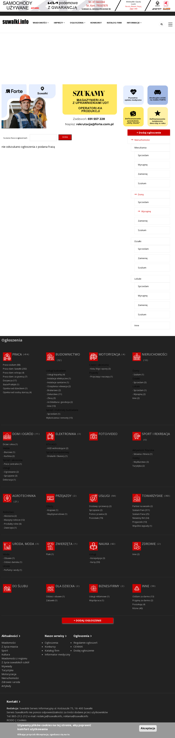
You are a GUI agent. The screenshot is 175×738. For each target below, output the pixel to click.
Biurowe (8, 452)
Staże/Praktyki (9, 384)
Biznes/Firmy (109, 586)
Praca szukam (9, 364)
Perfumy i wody (11, 570)
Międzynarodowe (55, 514)
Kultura (6, 654)
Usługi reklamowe (97, 596)
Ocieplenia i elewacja (57, 386)
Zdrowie (149, 544)
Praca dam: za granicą (13, 376)
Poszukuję (137, 604)
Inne (136, 325)
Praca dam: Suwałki (12, 368)
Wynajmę (142, 164)
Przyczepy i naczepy (100, 376)
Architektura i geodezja (58, 402)
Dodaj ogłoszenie (83, 650)
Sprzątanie (9, 475)
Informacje (134, 23)
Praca (17, 354)
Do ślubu (20, 586)
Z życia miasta (10, 646)
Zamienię (142, 173)
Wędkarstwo (140, 461)
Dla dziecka (65, 586)
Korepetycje (96, 558)
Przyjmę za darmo (141, 600)
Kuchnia (8, 456)
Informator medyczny (57, 654)
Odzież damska (11, 562)
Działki (137, 241)
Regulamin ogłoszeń (85, 642)
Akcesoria (9, 516)
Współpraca (95, 600)
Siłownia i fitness (141, 454)
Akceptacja (148, 728)
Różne (135, 608)
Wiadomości (41, 23)
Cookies (21, 720)
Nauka (104, 544)
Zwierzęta (9, 527)
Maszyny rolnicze (12, 519)
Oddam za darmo (141, 596)
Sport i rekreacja (156, 434)
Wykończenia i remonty (57, 417)
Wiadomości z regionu (14, 658)
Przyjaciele (137, 521)
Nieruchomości (142, 139)
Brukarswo (52, 390)
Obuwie (8, 558)
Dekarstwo (52, 394)
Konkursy (96, 23)
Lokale (137, 278)
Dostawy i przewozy (99, 506)
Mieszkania (140, 147)
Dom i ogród (22, 434)
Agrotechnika (24, 496)
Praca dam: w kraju (12, 372)
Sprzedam (143, 155)
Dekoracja (8, 479)
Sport (5, 650)
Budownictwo (68, 354)
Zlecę (50, 398)
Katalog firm (114, 23)
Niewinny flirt (138, 518)
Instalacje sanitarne (56, 382)
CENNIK (78, 646)
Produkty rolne (11, 523)
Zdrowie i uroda (11, 682)
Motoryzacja (109, 354)
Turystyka (137, 465)
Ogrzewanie (10, 471)
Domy (141, 194)
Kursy (93, 562)
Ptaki (48, 554)
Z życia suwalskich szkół (15, 662)
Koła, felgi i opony (99, 368)
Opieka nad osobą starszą (16, 392)
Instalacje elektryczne (57, 378)
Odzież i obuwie (54, 596)
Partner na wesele (141, 506)
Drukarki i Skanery (56, 456)
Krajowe (51, 510)
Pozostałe (94, 518)
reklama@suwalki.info (75, 716)
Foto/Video (108, 434)
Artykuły (6, 686)
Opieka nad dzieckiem (13, 388)
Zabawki (50, 600)
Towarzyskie (152, 496)
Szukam (142, 183)
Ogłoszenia (77, 23)
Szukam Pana (138, 514)
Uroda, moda (23, 544)
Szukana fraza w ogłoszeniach (15, 138)
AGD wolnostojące (56, 448)
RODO (11, 720)
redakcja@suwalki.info (49, 716)
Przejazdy (63, 496)
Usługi (104, 496)
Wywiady (7, 666)
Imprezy (59, 23)
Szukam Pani (138, 510)
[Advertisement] (87, 59)
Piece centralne (11, 464)
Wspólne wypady (140, 525)
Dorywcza (7, 380)
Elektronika (66, 434)
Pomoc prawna (96, 514)
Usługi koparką (54, 374)
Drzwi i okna (9, 444)
